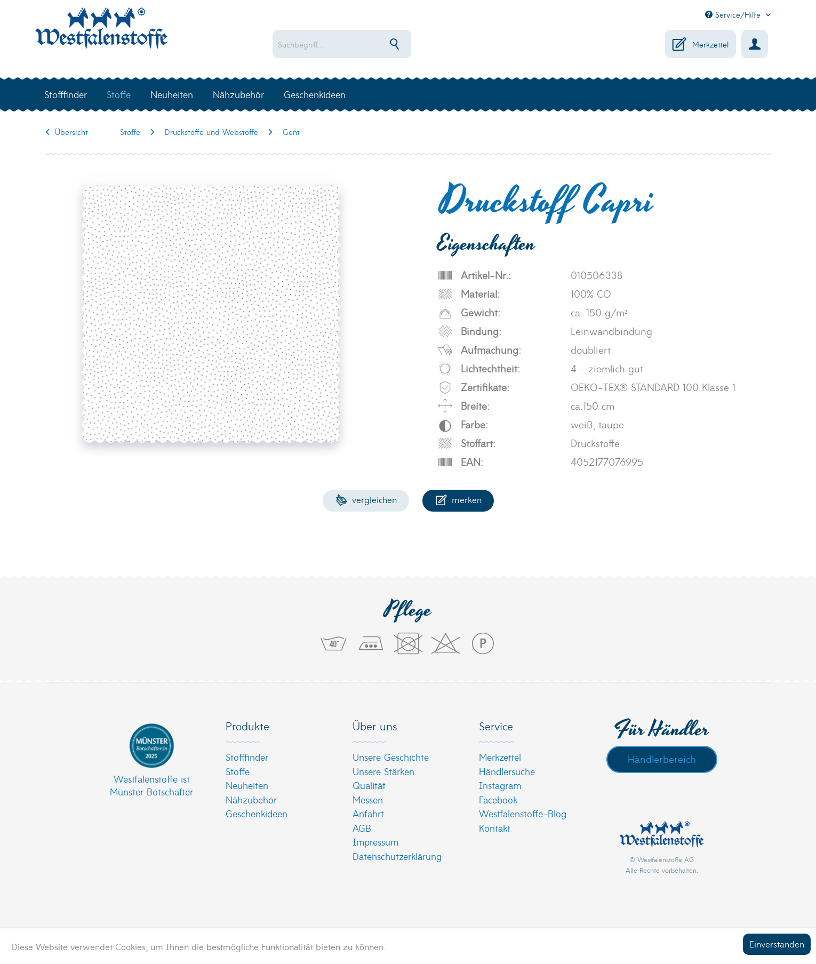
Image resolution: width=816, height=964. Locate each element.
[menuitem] (376, 44)
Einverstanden (776, 943)
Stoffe (238, 771)
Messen (368, 799)
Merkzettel (500, 756)
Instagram (500, 785)
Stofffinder (247, 756)
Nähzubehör (251, 799)
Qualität (369, 785)
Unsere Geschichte (391, 756)
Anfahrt (368, 813)
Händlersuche (507, 771)
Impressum (375, 841)
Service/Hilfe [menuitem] (734, 14)
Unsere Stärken (383, 771)
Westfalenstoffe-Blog (522, 813)
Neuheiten (247, 785)
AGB (362, 827)
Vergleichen (366, 499)
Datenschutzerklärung (397, 856)
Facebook (498, 799)
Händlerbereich (662, 759)
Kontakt (494, 827)
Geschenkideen (256, 813)
